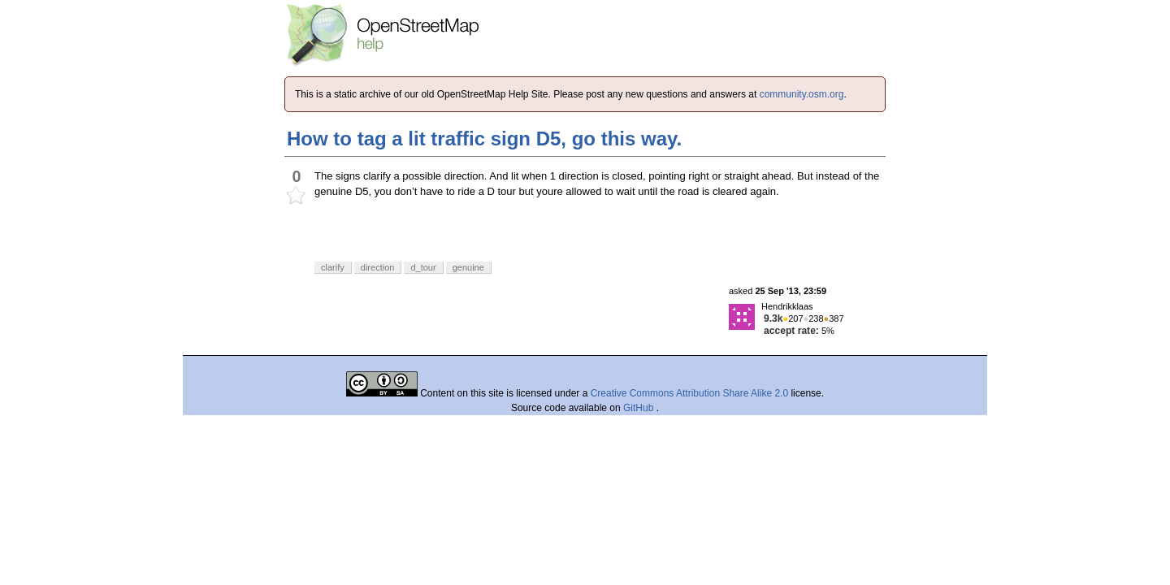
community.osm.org (802, 94)
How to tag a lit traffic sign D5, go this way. (484, 139)
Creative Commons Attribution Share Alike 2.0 (689, 393)
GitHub (639, 408)
